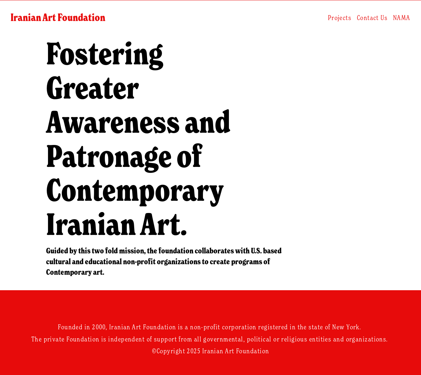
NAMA (400, 20)
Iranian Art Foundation (59, 19)
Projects (338, 20)
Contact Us (370, 20)
